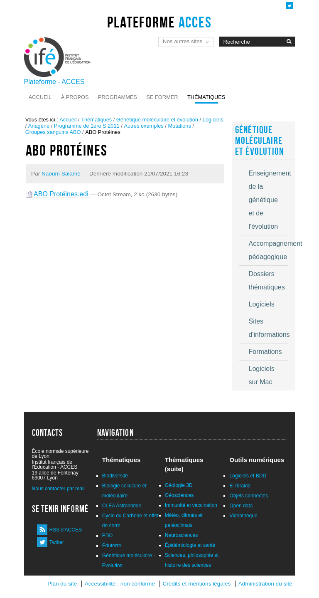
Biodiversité (115, 476)
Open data (241, 506)
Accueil (40, 97)
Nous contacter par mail (58, 489)
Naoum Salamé (61, 174)
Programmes (117, 97)
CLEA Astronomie (121, 506)
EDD (107, 536)
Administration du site (265, 584)
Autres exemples (143, 126)
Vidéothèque (243, 516)
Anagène (38, 126)
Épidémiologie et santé (190, 545)
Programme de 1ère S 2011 (87, 126)
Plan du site (62, 584)
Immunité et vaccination (191, 505)
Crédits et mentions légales (196, 584)
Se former (162, 97)
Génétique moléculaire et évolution (157, 119)
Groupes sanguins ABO (53, 132)
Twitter (56, 542)
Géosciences (179, 495)
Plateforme (159, 22)
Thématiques (206, 97)
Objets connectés (248, 496)
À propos (75, 97)
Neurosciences (181, 535)
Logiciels (213, 119)
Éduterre (111, 546)
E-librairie (239, 486)
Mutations (179, 126)
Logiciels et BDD (247, 476)
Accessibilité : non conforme (120, 584)
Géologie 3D (179, 485)
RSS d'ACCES (65, 530)
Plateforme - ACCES (54, 81)
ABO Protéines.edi (58, 194)
